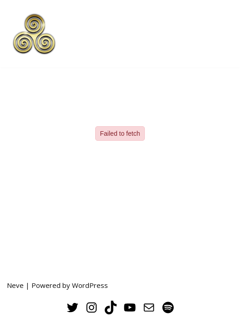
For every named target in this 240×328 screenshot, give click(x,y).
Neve (15, 285)
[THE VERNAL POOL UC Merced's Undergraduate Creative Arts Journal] (34, 33)
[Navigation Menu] (222, 33)
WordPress (90, 285)
